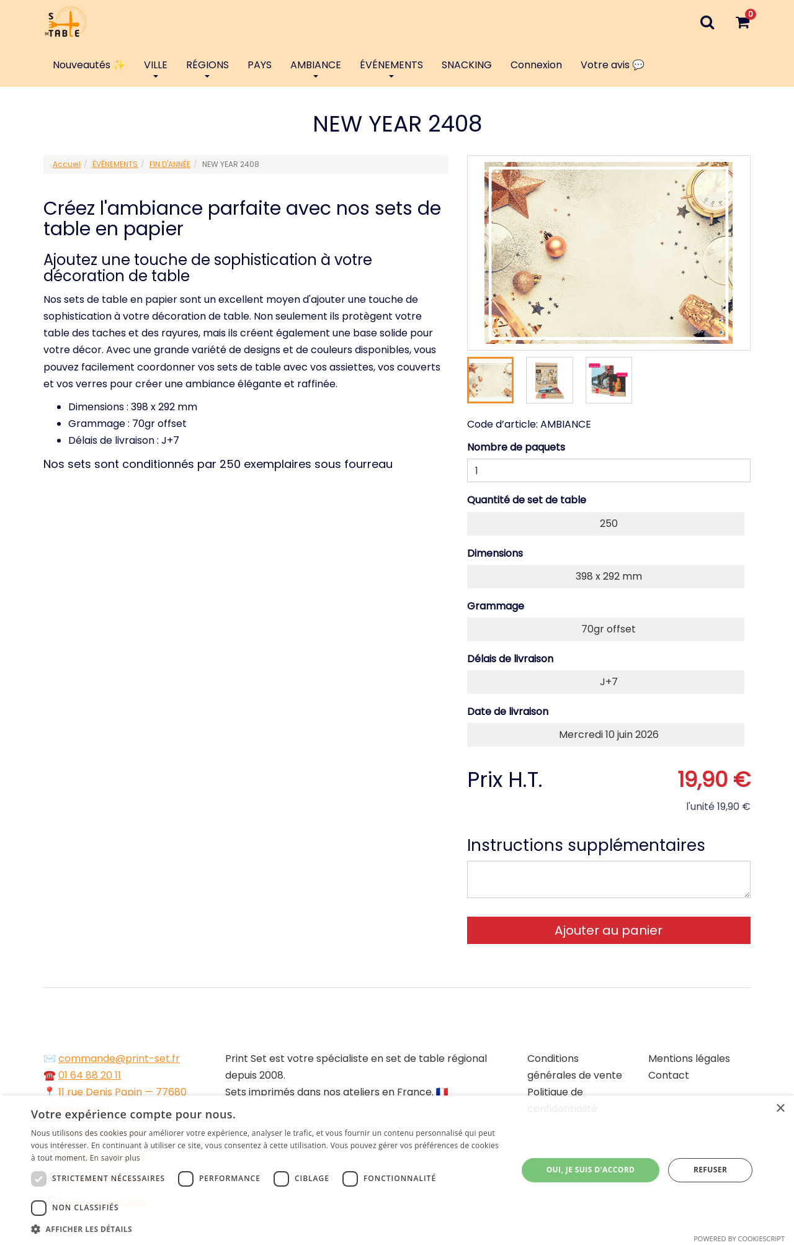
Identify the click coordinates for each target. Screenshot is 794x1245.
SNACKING (467, 65)
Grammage (495, 606)
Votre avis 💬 (613, 65)
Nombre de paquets (516, 447)
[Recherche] (707, 21)
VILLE (155, 68)
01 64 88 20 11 (89, 1075)
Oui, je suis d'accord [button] (590, 1169)
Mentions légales (689, 1058)
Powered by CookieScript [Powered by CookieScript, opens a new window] (739, 1238)
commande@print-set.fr (119, 1058)
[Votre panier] (742, 21)
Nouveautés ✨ (89, 65)
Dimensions (495, 553)
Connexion (536, 65)
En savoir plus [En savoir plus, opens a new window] (115, 1158)
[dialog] (397, 1170)
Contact (668, 1075)
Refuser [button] (710, 1169)
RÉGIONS (207, 68)
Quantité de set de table (526, 500)
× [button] (780, 1108)
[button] (267, 1229)
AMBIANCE (315, 68)
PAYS (260, 65)
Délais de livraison (510, 659)
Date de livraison (507, 711)
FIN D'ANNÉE (169, 164)
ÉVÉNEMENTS (391, 68)
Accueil (67, 164)
